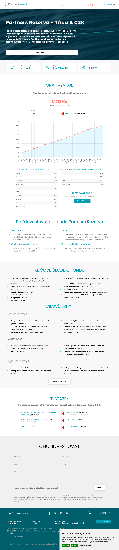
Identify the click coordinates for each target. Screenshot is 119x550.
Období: (33, 110)
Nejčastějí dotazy (16, 521)
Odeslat (100, 488)
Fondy (62, 5)
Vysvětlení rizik (71, 419)
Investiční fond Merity (14, 544)
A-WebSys (19, 536)
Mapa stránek (60, 521)
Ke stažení (13, 523)
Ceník (23, 426)
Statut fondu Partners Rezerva (32, 419)
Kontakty (79, 5)
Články (68, 5)
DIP (73, 5)
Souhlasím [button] (66, 545)
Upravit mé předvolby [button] (85, 545)
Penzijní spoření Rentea (51, 544)
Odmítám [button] (74, 545)
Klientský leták (71, 426)
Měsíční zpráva (70, 113)
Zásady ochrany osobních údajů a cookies (70, 523)
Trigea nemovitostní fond (33, 544)
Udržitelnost (36, 521)
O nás (44, 5)
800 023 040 (103, 513)
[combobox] (44, 113)
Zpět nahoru (103, 522)
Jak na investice (52, 5)
